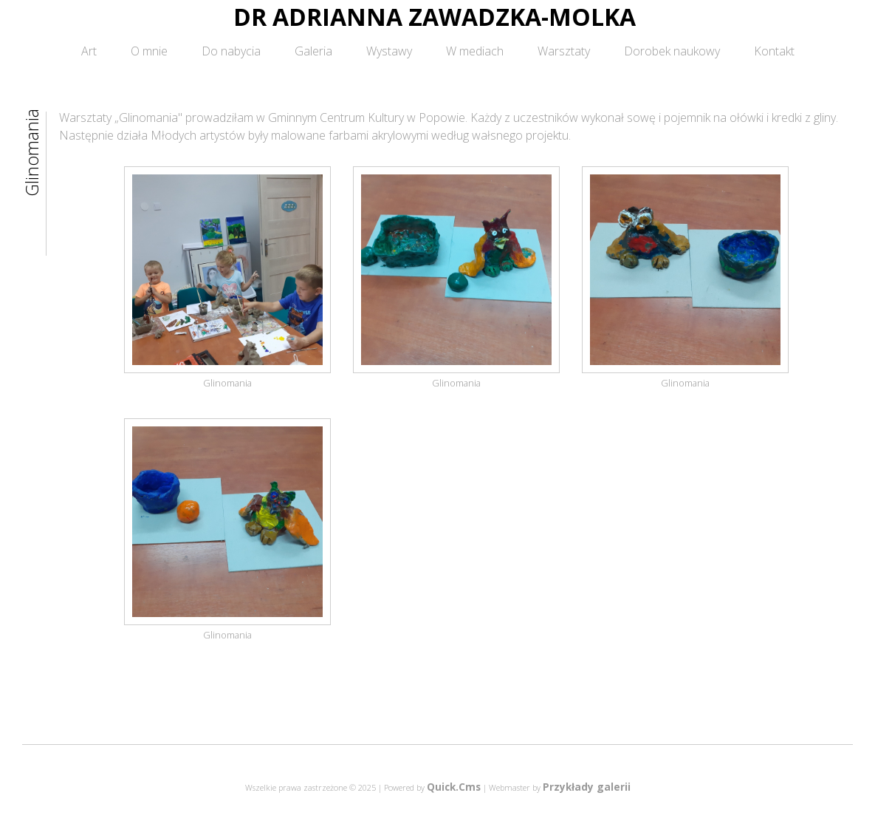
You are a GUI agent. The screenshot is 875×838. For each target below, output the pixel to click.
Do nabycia (231, 51)
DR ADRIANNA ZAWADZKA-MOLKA (434, 17)
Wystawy (389, 51)
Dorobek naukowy (672, 51)
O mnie (149, 51)
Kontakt (774, 51)
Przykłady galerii (587, 787)
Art (89, 51)
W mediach (475, 51)
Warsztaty (564, 51)
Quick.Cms (454, 787)
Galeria (313, 51)
